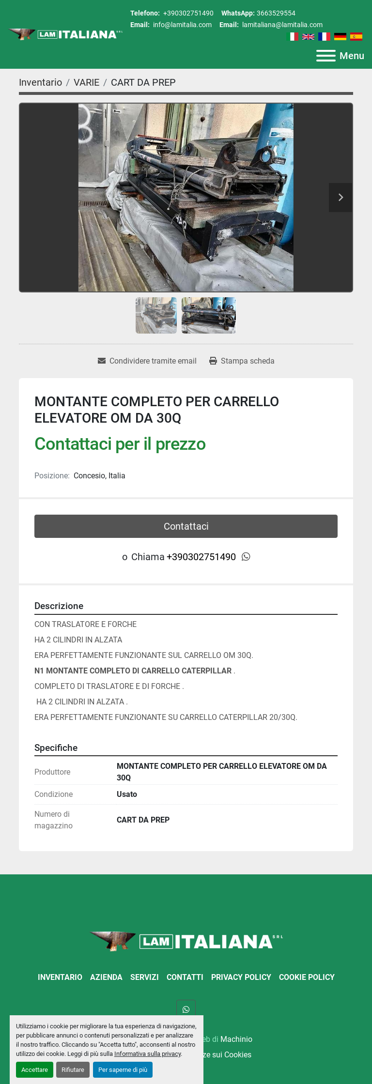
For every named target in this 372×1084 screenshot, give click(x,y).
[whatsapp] (246, 557)
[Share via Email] (147, 361)
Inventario (60, 977)
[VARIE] (86, 82)
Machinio (236, 1039)
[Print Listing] (242, 361)
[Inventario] (40, 82)
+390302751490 (188, 13)
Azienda (106, 977)
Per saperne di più (122, 1069)
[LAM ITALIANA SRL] (186, 941)
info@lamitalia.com (182, 25)
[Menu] (326, 55)
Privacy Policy (241, 977)
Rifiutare (73, 1069)
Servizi (144, 977)
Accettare (34, 1069)
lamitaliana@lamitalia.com (282, 25)
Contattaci (186, 526)
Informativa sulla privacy (147, 1053)
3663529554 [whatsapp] (276, 13)
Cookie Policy (307, 977)
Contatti (185, 977)
